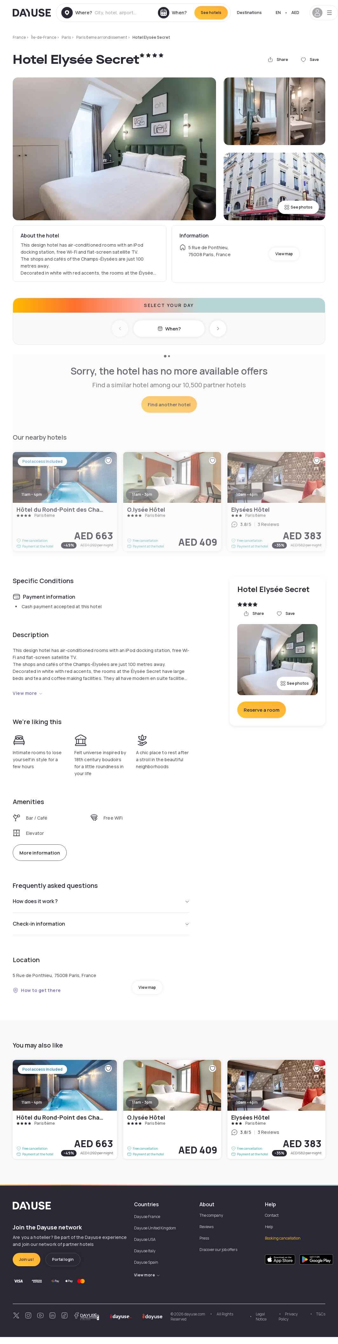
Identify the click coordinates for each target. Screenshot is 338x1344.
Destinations (249, 12)
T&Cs (320, 1314)
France (19, 37)
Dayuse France (147, 1216)
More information (39, 852)
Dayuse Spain (146, 1262)
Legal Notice (261, 1316)
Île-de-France (43, 37)
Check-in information (101, 923)
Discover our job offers (218, 1249)
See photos (298, 207)
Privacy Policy (288, 1316)
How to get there (37, 990)
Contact (272, 1215)
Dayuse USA (145, 1239)
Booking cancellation (283, 1238)
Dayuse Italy (144, 1251)
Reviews (206, 1226)
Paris (66, 37)
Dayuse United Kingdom (155, 1228)
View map (284, 253)
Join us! (26, 1259)
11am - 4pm (32, 1102)
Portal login (63, 1259)
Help (269, 1226)
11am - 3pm (142, 1102)
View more (28, 693)
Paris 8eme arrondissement (101, 37)
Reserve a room (262, 710)
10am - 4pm (247, 1102)
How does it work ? (101, 901)
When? (169, 328)
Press (204, 1238)
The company (211, 1215)
